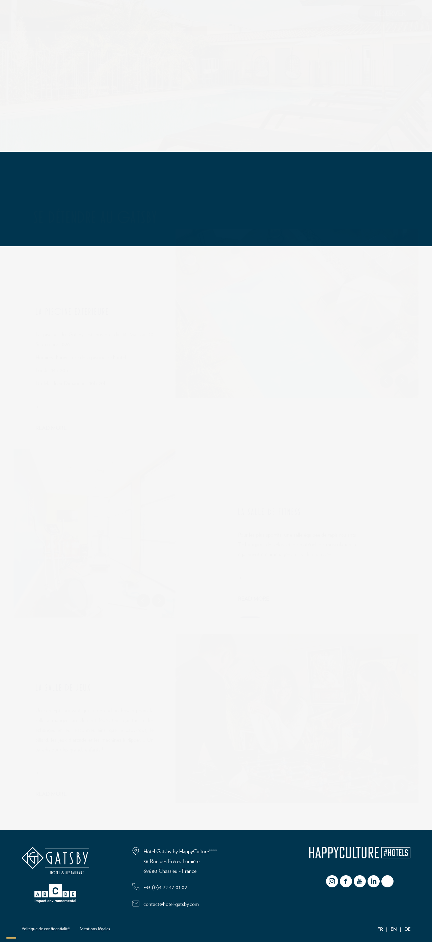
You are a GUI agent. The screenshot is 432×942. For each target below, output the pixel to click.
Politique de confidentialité (46, 928)
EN (393, 929)
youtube (360, 881)
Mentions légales (95, 928)
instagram (332, 881)
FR (380, 929)
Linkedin (374, 881)
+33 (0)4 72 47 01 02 (165, 887)
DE (407, 929)
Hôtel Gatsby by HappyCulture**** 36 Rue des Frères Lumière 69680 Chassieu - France (180, 861)
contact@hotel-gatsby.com (171, 904)
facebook (346, 881)
